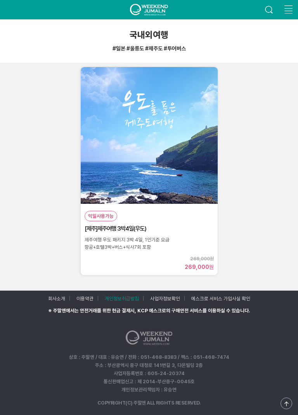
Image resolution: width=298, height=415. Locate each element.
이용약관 (85, 298)
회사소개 (56, 298)
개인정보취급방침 (122, 298)
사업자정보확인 (165, 298)
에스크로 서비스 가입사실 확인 (220, 298)
